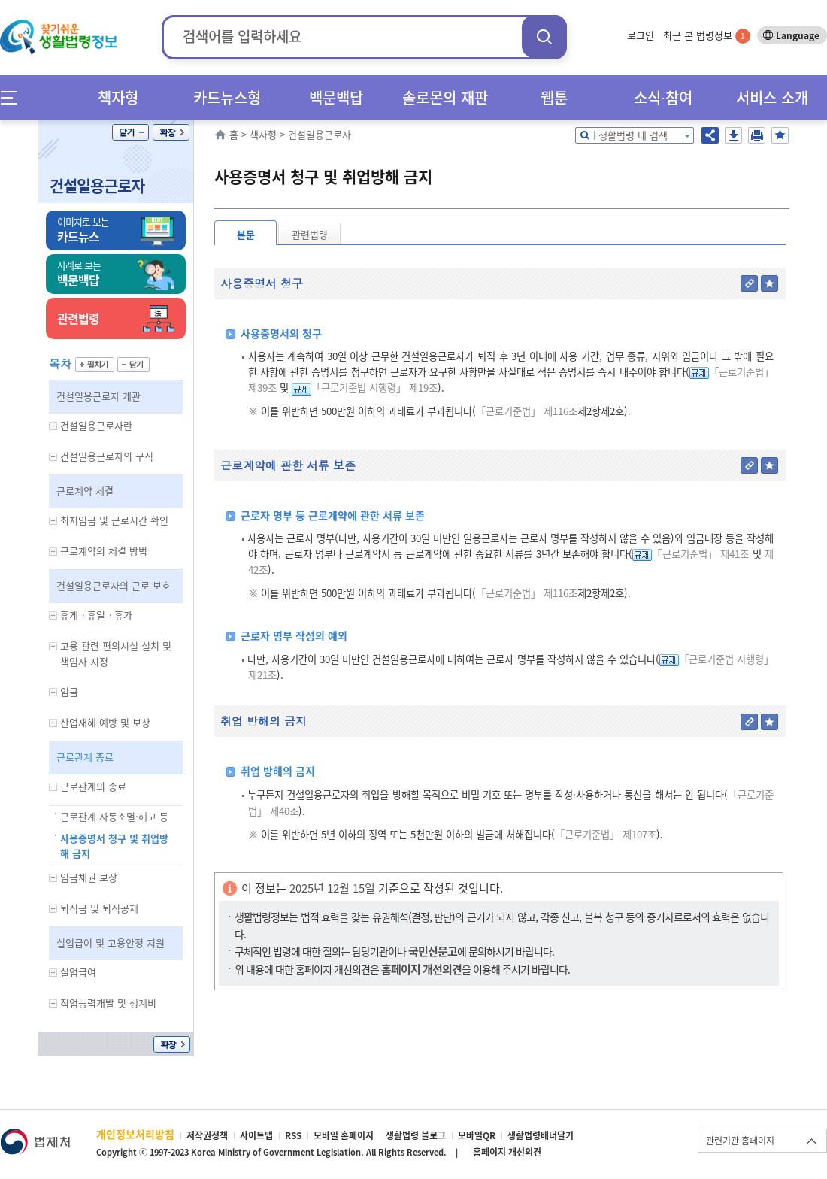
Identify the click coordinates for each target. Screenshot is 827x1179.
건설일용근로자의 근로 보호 (113, 585)
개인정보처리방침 (135, 1133)
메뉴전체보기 (14, 97)
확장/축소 (171, 132)
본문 (246, 234)
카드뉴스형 (227, 97)
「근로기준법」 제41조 (700, 554)
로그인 (640, 35)
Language (797, 35)
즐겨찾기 (780, 135)
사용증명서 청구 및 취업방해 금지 (114, 846)
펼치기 (94, 364)
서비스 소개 (772, 97)
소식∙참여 (663, 97)
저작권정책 (207, 1135)
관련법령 (310, 234)
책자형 (118, 97)
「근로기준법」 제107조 (605, 834)
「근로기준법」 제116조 (526, 411)
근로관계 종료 (85, 757)
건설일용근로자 (97, 185)
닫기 (130, 132)
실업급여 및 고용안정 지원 (110, 942)
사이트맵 (256, 1135)
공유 (710, 135)
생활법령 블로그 (416, 1135)
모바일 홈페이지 (344, 1135)
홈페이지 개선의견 (507, 1152)
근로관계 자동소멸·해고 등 (114, 816)
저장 (733, 135)
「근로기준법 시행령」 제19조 (374, 387)
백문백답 (336, 97)
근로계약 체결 (85, 490)
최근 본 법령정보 (706, 35)
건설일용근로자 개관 (98, 396)
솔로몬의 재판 (445, 97)
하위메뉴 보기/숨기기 (53, 426)
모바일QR (476, 1135)
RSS (293, 1135)
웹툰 (554, 97)
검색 (544, 36)
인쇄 (756, 135)
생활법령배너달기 (540, 1135)
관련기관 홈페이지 (740, 1140)
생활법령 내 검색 (633, 135)
